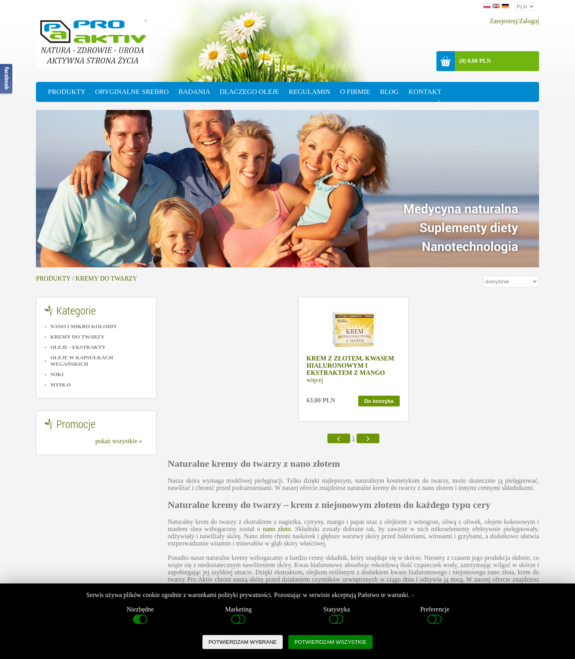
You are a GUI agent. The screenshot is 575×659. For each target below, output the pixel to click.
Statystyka (336, 616)
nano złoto (277, 529)
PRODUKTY (53, 278)
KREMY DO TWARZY (106, 278)
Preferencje (434, 616)
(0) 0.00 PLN (475, 61)
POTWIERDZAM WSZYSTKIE (330, 642)
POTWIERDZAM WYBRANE (242, 642)
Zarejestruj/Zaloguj (514, 21)
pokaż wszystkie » (118, 441)
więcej (315, 379)
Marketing (238, 616)
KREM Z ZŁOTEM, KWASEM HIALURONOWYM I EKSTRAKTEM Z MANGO (351, 365)
